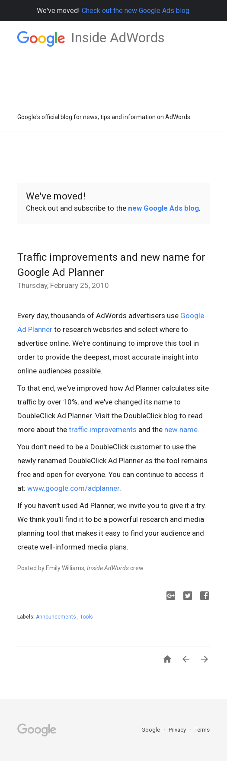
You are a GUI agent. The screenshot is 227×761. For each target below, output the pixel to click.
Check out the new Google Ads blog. (136, 10)
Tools (86, 617)
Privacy (178, 729)
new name (181, 429)
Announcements (56, 617)
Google (151, 729)
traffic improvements (103, 429)
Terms (202, 729)
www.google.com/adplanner (73, 488)
